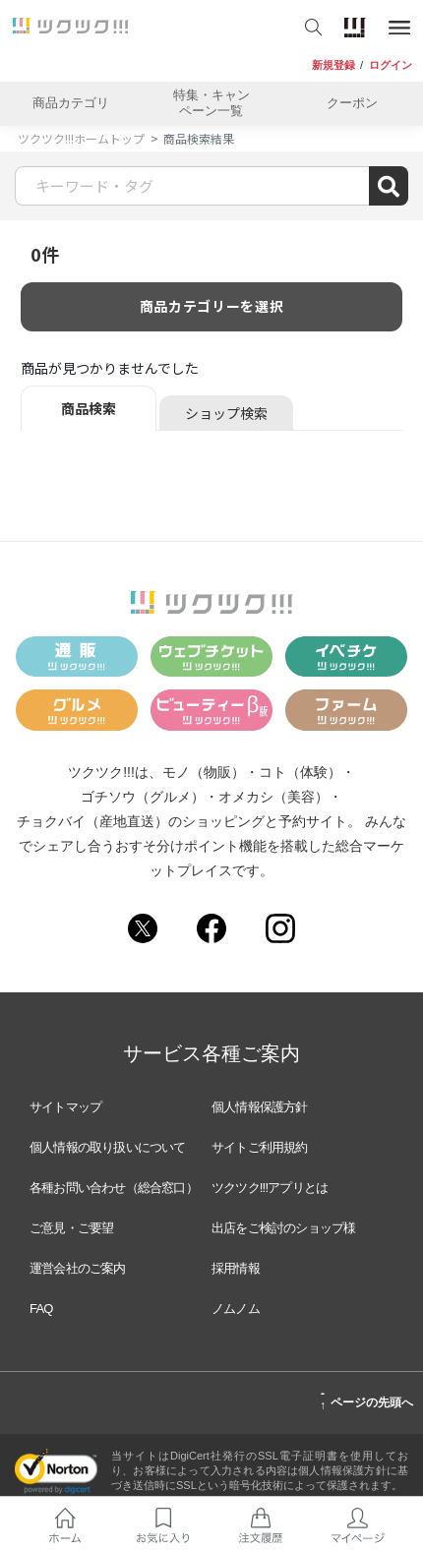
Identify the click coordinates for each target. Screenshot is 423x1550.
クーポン (352, 102)
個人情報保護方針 (260, 1107)
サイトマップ (65, 1107)
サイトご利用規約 (260, 1147)
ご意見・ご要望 (71, 1228)
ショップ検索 (226, 413)
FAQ (41, 1308)
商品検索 (88, 408)
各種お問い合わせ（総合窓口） (114, 1187)
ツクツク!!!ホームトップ (81, 138)
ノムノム (236, 1308)
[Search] (211, 186)
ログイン (390, 65)
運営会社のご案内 (78, 1268)
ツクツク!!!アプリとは (270, 1187)
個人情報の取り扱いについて (108, 1147)
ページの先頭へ (366, 1399)
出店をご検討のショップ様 (283, 1228)
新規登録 (333, 65)
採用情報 (236, 1268)
